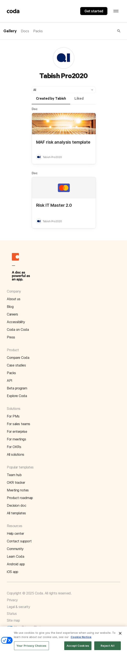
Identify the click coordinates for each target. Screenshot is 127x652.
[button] (82, 31)
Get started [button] (93, 11)
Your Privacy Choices (26, 627)
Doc (35, 109)
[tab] (51, 100)
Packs (38, 31)
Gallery (10, 31)
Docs (25, 31)
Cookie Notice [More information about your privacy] (81, 639)
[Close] (120, 636)
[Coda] (13, 11)
